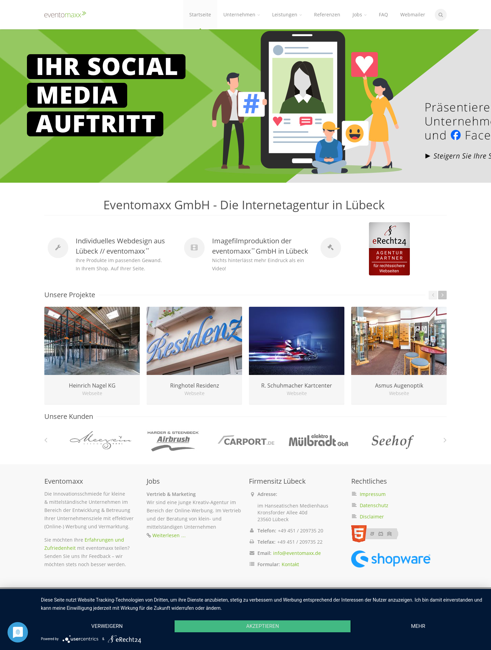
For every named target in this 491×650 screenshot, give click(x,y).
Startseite (200, 14)
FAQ (383, 14)
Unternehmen (241, 14)
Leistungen (287, 14)
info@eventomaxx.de (297, 553)
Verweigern (107, 626)
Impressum (373, 494)
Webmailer (412, 14)
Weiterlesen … (169, 535)
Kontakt (290, 564)
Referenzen (327, 14)
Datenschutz (374, 505)
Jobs (360, 14)
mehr (418, 626)
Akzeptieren (262, 626)
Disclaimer (372, 516)
